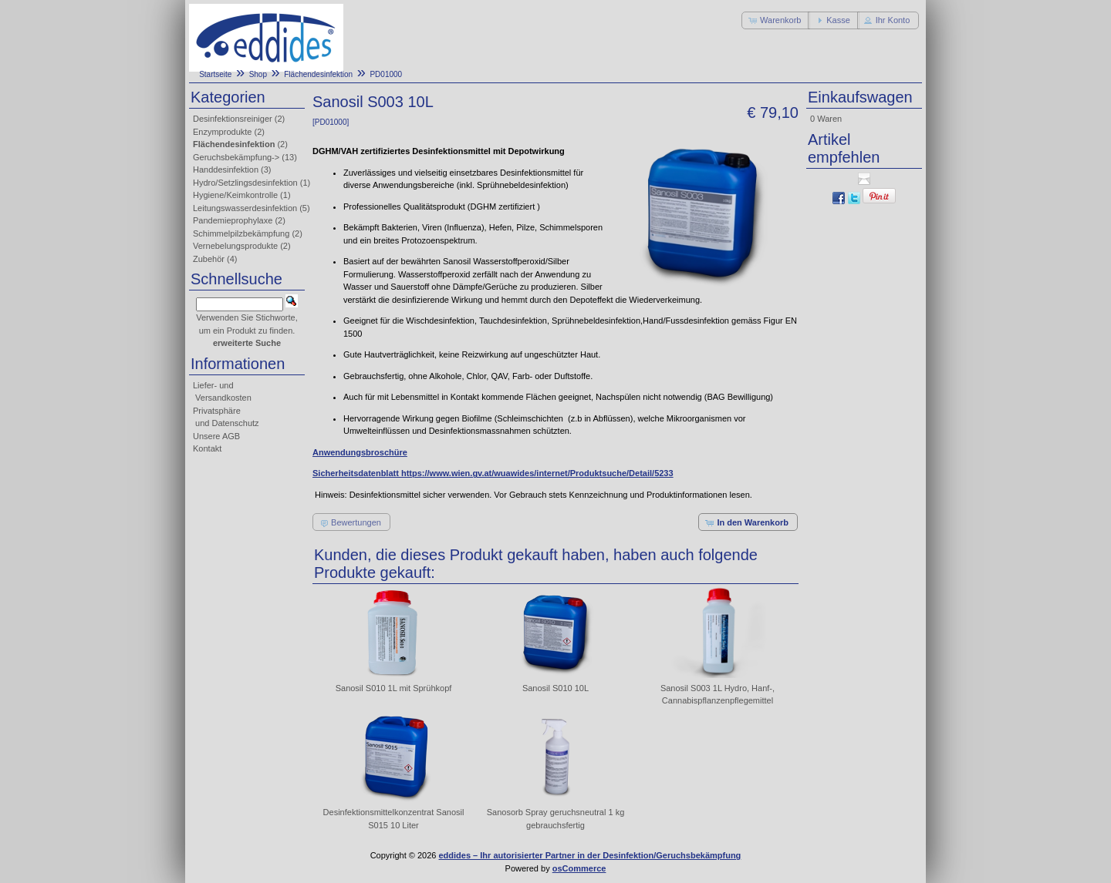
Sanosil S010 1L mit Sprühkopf (394, 688)
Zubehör (209, 259)
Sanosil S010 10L (555, 688)
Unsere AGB (216, 436)
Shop (258, 74)
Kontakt (207, 448)
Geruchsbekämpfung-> (236, 157)
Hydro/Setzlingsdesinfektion (245, 182)
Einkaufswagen (860, 97)
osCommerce (579, 868)
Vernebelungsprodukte (235, 245)
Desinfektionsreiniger (232, 118)
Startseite (215, 74)
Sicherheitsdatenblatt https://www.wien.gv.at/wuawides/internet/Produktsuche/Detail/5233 (493, 473)
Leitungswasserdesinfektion (245, 208)
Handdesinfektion (225, 169)
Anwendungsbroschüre (359, 452)
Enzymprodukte (222, 131)
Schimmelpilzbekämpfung (241, 233)
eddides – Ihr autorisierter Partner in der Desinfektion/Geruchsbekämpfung (590, 855)
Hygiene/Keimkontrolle (235, 195)
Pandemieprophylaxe (232, 220)
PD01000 (386, 74)
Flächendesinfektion (318, 74)
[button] (775, 20)
